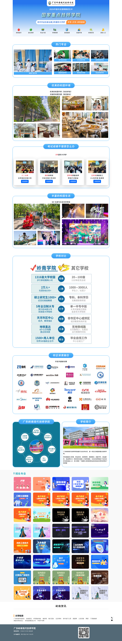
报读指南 (67, 33)
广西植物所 (93, 618)
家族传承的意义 (18, 621)
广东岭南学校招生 (19, 618)
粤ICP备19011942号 (27, 634)
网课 (87, 618)
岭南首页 (18, 33)
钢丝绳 (45, 618)
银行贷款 (51, 618)
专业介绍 (43, 33)
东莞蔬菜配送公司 (30, 621)
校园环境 (79, 33)
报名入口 (103, 33)
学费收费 (55, 33)
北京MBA (58, 618)
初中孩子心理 (67, 618)
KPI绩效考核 (37, 618)
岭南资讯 (91, 33)
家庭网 (75, 618)
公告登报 (81, 618)
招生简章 (31, 33)
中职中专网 (40, 621)
